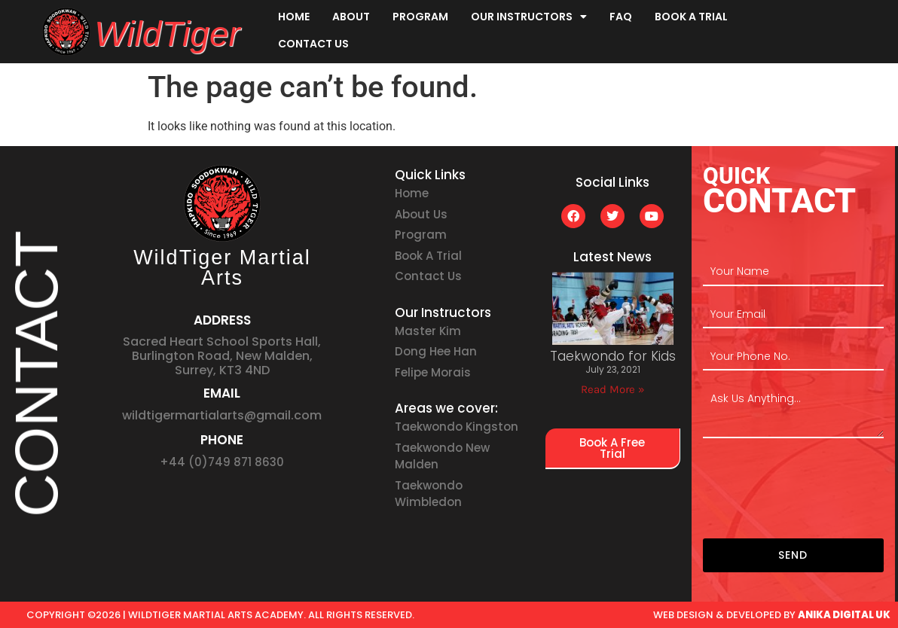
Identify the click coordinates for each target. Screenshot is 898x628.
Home (294, 16)
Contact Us (313, 43)
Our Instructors (529, 16)
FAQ (620, 16)
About (351, 16)
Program (420, 16)
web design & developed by (771, 615)
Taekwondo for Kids (613, 356)
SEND (793, 554)
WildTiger (167, 33)
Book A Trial (691, 16)
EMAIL (221, 393)
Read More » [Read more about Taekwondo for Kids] (613, 389)
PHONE (221, 440)
